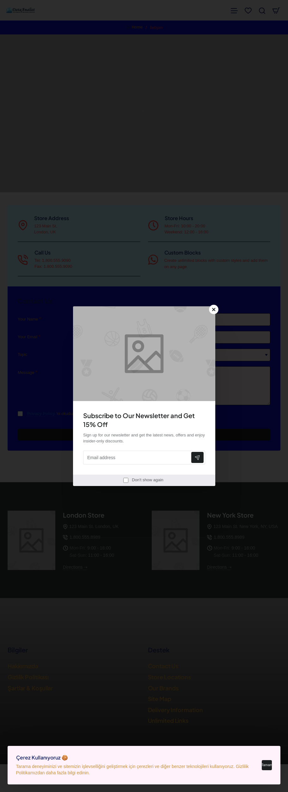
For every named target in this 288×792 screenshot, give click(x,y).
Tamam (265, 763)
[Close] (213, 309)
